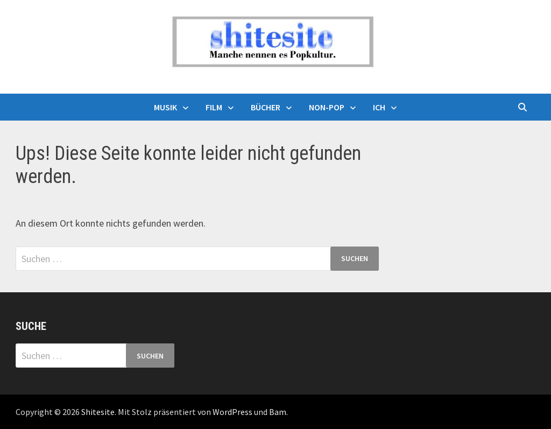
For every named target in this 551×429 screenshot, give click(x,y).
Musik (165, 107)
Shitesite (98, 411)
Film (214, 107)
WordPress (232, 411)
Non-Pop (326, 107)
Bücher (265, 107)
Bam (277, 411)
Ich (379, 107)
